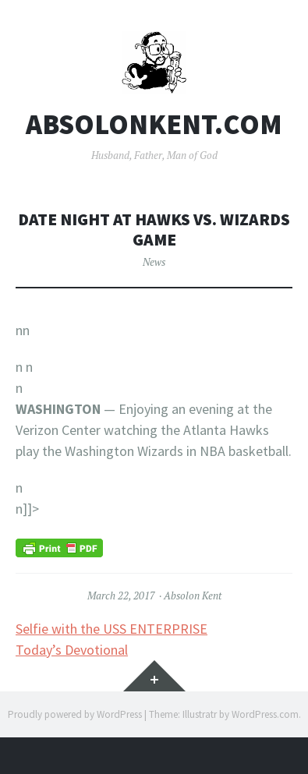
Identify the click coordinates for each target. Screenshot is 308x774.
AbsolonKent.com (154, 124)
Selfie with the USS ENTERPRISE (111, 629)
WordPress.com (265, 714)
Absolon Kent (192, 595)
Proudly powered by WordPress (75, 714)
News (154, 262)
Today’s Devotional (72, 650)
